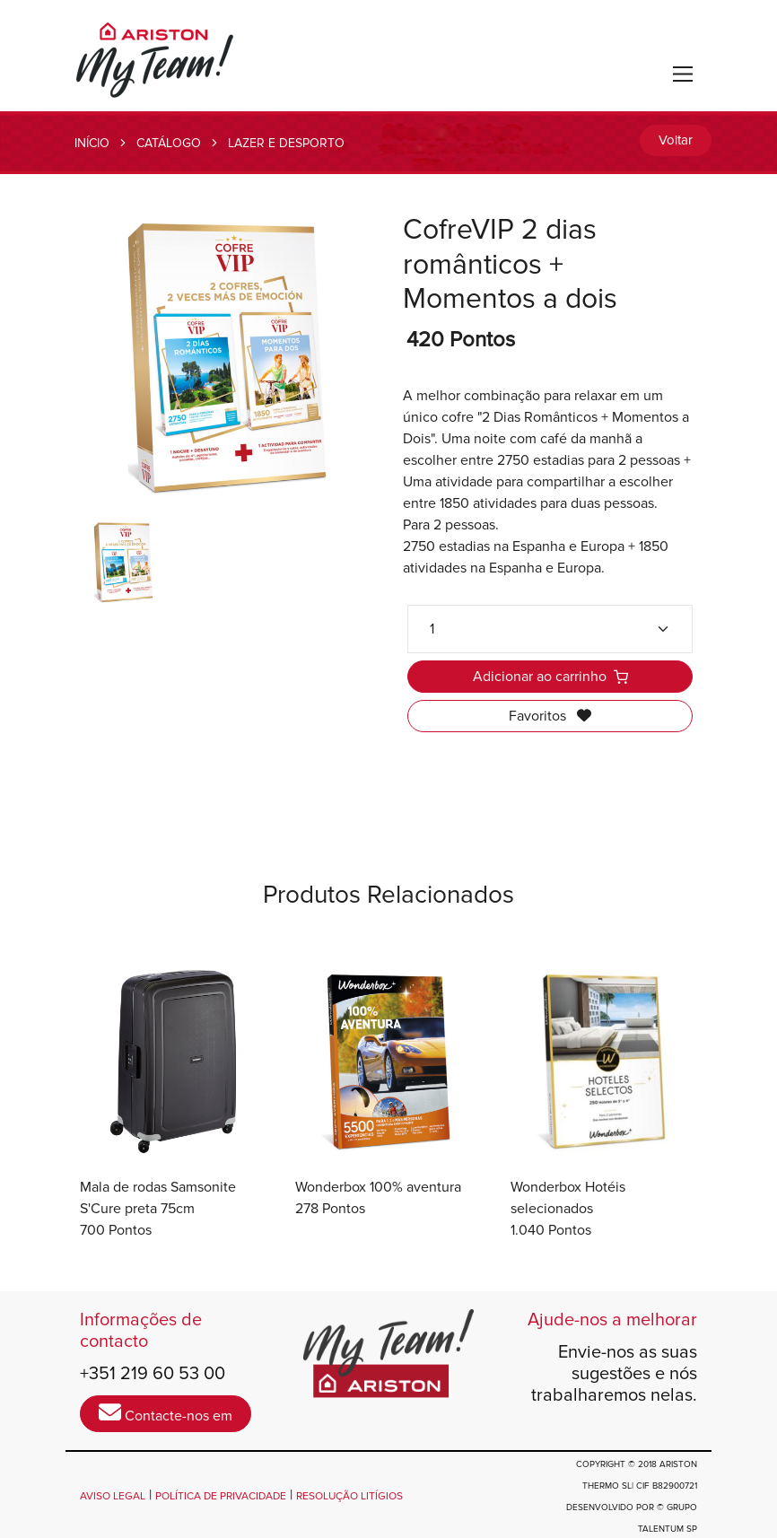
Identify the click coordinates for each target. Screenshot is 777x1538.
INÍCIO (91, 143)
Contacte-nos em (165, 1413)
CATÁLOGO (168, 143)
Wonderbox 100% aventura (378, 1187)
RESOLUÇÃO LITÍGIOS (349, 1496)
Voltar (676, 140)
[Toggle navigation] (683, 74)
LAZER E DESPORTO (286, 143)
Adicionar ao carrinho (550, 677)
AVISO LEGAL (112, 1496)
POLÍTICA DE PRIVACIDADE (220, 1496)
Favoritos (550, 716)
